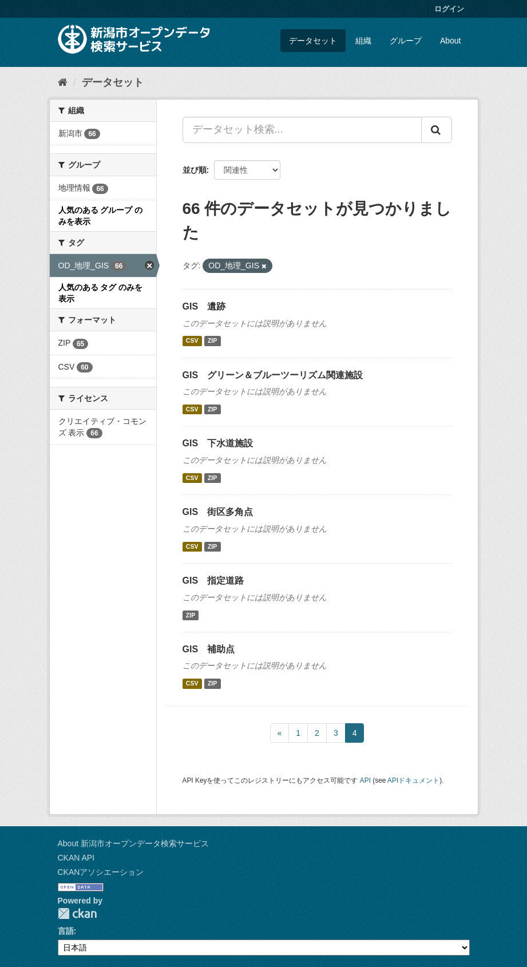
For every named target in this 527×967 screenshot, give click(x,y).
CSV (192, 341)
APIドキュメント (413, 780)
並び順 (195, 170)
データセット (313, 40)
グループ (406, 40)
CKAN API (76, 857)
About (450, 40)
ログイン (449, 9)
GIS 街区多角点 (218, 512)
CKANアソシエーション (101, 872)
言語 (66, 931)
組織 (363, 40)
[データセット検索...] (302, 130)
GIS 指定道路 (213, 580)
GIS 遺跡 (204, 306)
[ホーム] (63, 82)
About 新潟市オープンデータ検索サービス (133, 843)
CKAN (77, 913)
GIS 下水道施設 (218, 443)
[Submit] (436, 130)
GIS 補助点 (209, 649)
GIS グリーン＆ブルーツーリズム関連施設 (273, 375)
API (365, 780)
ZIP (212, 341)
